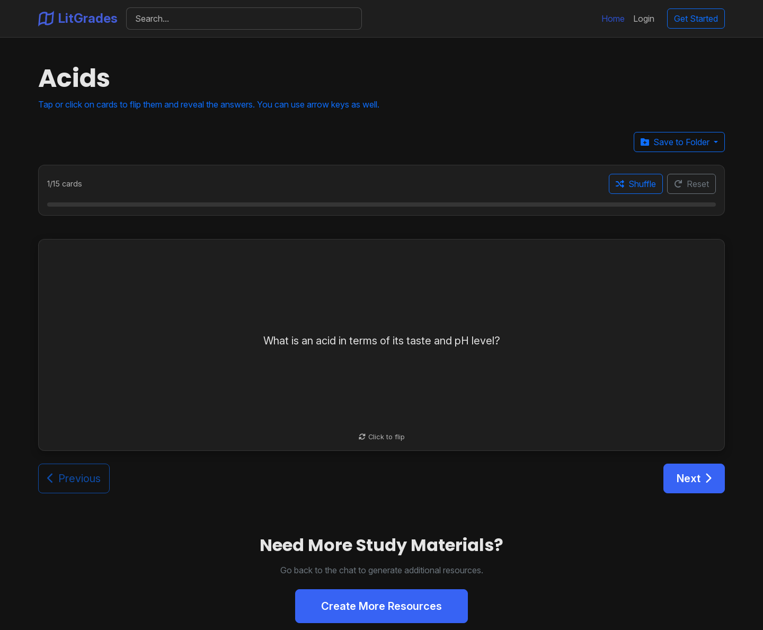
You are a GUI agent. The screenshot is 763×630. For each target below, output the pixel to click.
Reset (691, 184)
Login (643, 18)
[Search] (244, 18)
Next (694, 478)
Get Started (696, 18)
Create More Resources (381, 606)
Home (613, 18)
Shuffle (636, 184)
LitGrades (78, 18)
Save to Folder (676, 142)
